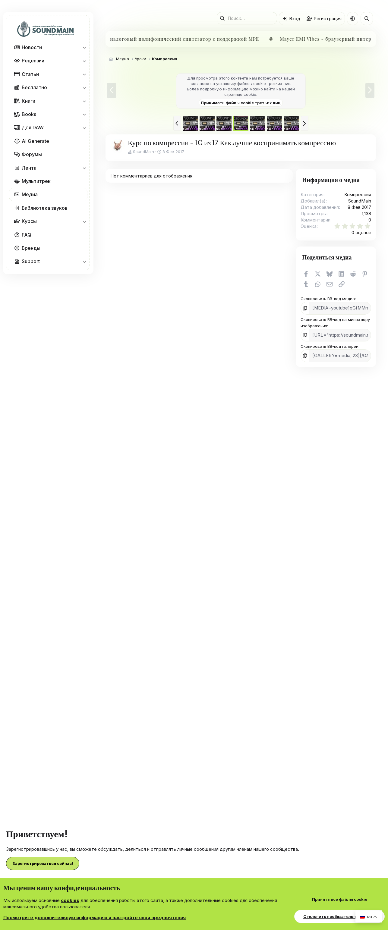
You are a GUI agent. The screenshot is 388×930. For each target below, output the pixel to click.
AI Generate (35, 141)
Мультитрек (36, 181)
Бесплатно (34, 87)
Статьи (30, 74)
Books (29, 114)
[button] (84, 47)
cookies (70, 900)
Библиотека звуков (45, 208)
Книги (28, 101)
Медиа (30, 194)
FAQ (26, 235)
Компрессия (357, 194)
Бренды (31, 248)
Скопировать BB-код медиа (328, 298)
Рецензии (33, 61)
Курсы (29, 221)
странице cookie (240, 94)
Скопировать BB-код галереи (329, 345)
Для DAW (33, 127)
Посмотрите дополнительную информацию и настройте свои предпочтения (94, 917)
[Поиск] (247, 18)
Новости (32, 47)
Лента (29, 168)
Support (31, 261)
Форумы (32, 154)
